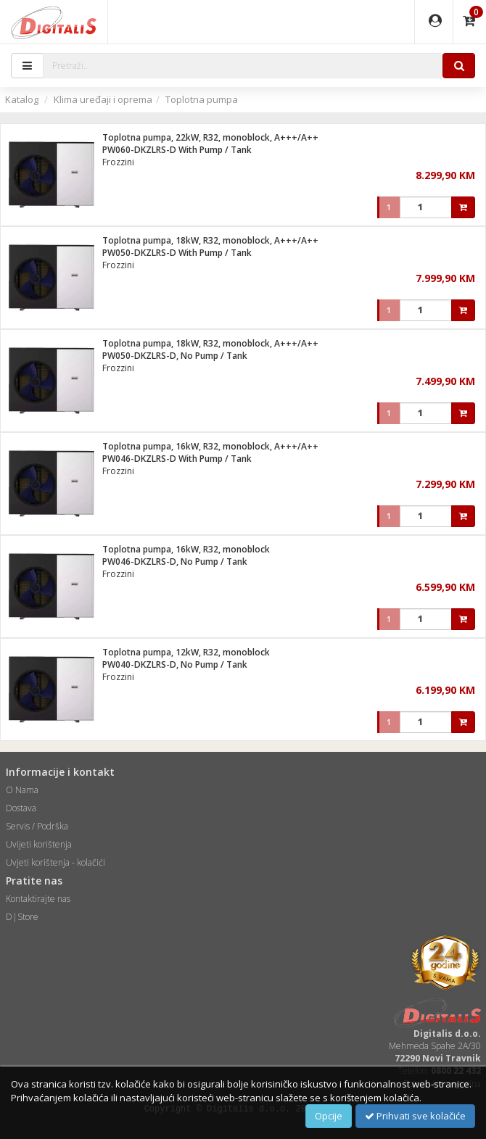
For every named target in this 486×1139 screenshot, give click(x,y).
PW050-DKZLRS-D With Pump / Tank (177, 253)
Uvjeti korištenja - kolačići (55, 862)
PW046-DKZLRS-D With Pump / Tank (177, 458)
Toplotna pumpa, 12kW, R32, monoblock (186, 652)
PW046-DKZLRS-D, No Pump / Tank (174, 561)
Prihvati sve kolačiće (415, 1115)
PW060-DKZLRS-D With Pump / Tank (177, 150)
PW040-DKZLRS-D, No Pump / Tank (174, 664)
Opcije (328, 1115)
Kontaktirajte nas (38, 898)
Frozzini (118, 162)
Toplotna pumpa (201, 99)
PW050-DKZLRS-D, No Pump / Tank (174, 355)
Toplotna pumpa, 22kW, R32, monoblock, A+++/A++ (210, 137)
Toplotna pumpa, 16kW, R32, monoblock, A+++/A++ (210, 446)
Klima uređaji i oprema (103, 99)
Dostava (21, 808)
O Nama (22, 790)
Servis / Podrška (37, 826)
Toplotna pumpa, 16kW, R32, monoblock (186, 549)
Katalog (21, 99)
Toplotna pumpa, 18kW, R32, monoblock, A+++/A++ (210, 240)
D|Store (22, 917)
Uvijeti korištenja (39, 844)
